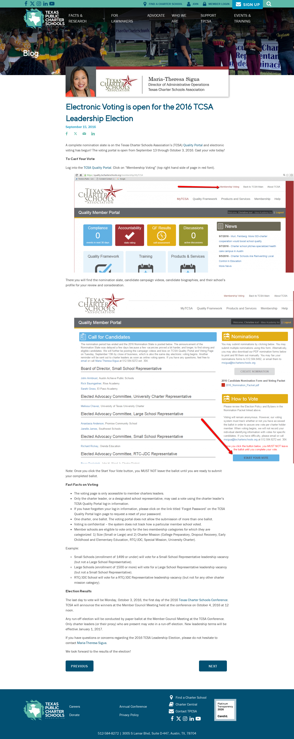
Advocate (156, 15)
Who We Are (179, 18)
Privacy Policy (129, 715)
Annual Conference (133, 706)
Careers (74, 706)
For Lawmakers (122, 18)
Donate (74, 715)
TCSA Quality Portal (97, 167)
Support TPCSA (208, 18)
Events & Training (242, 18)
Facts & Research (78, 18)
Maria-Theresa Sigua (91, 643)
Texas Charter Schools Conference (203, 600)
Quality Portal (193, 145)
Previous (79, 666)
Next (213, 666)
